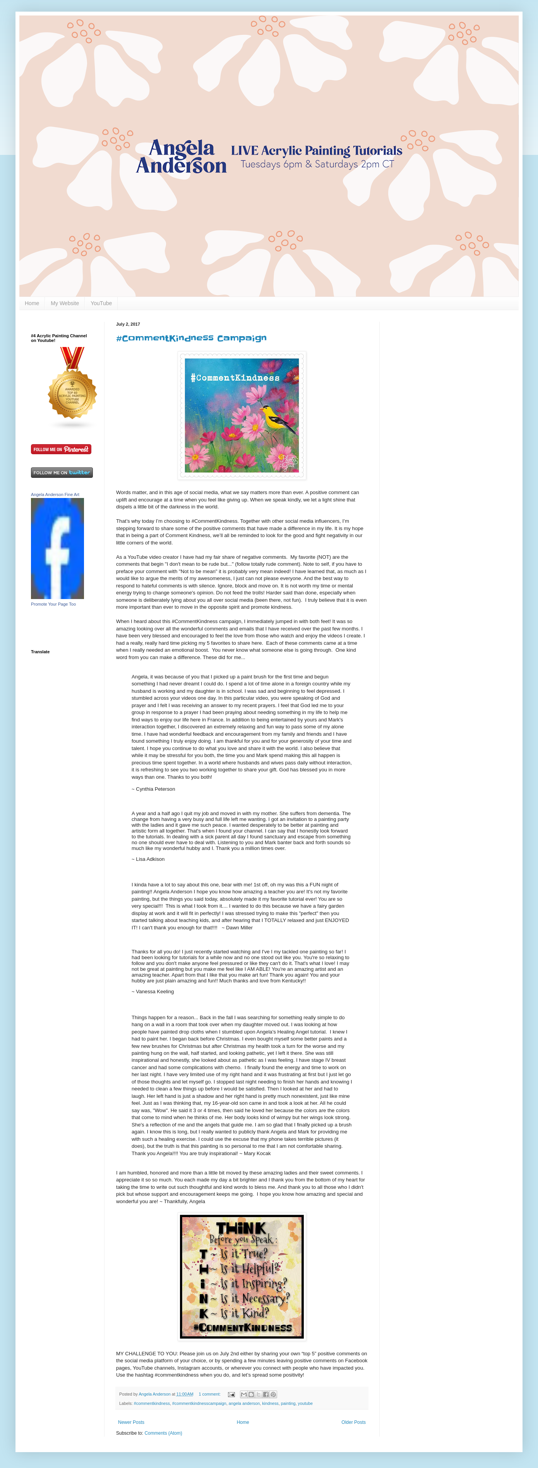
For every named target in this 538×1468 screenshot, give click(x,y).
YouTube (101, 303)
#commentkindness (152, 1403)
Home (32, 303)
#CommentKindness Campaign (191, 339)
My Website (65, 303)
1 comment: (210, 1394)
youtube (305, 1403)
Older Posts (353, 1422)
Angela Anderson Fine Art (55, 494)
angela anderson (244, 1403)
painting (288, 1403)
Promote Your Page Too (53, 604)
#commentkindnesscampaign (199, 1403)
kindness (270, 1403)
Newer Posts (131, 1422)
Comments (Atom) (163, 1433)
